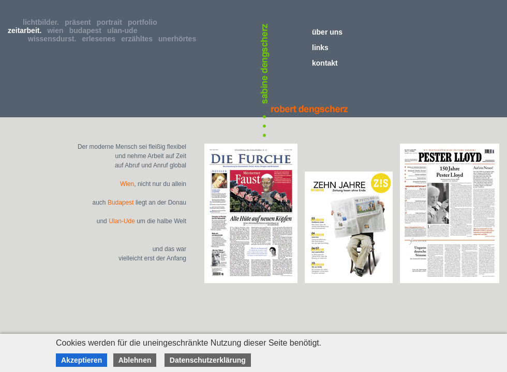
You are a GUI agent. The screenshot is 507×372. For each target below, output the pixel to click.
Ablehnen (135, 360)
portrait (111, 22)
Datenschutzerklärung (208, 360)
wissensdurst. (54, 39)
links (320, 47)
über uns (327, 32)
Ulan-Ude (122, 221)
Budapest (121, 202)
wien (57, 30)
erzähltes (138, 39)
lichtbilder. (43, 22)
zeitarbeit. (27, 30)
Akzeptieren (81, 360)
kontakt (325, 63)
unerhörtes (179, 39)
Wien (127, 184)
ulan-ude (124, 30)
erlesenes (101, 39)
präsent (80, 22)
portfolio (144, 22)
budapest (87, 30)
